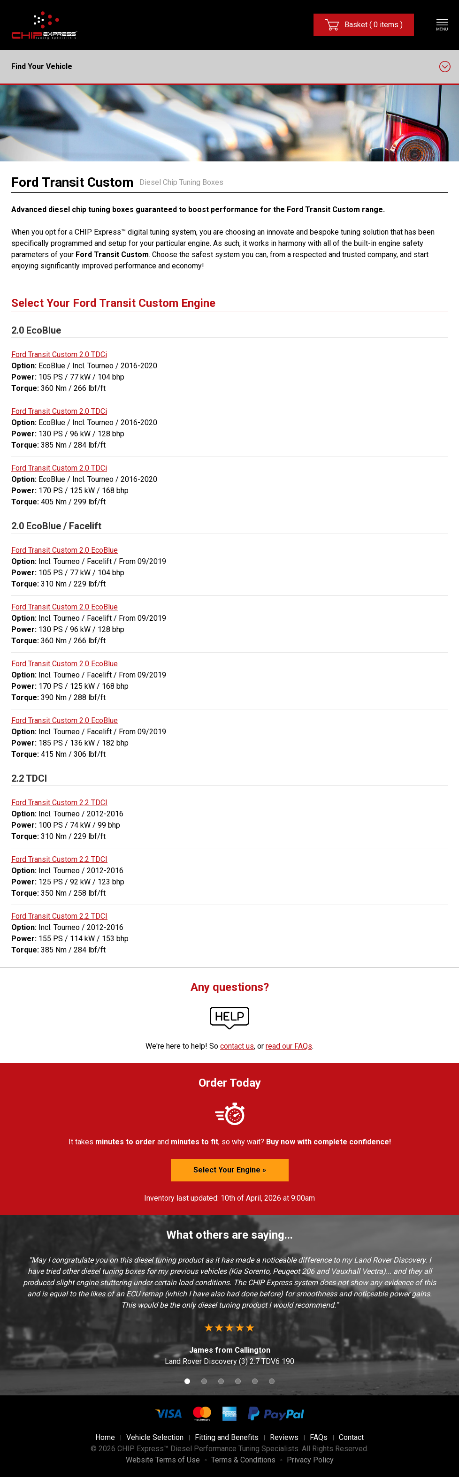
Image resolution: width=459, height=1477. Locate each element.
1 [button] (187, 1381)
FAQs (319, 1437)
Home (105, 1437)
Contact (351, 1437)
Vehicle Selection (155, 1437)
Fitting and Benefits (227, 1437)
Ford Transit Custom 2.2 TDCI (59, 802)
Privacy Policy (310, 1459)
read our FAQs (289, 1046)
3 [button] (221, 1381)
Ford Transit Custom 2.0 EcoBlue (64, 550)
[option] (229, 1311)
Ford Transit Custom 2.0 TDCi (59, 354)
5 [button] (255, 1381)
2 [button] (204, 1381)
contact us (237, 1046)
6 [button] (272, 1381)
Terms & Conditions (243, 1459)
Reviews (284, 1437)
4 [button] (238, 1381)
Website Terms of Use (163, 1459)
